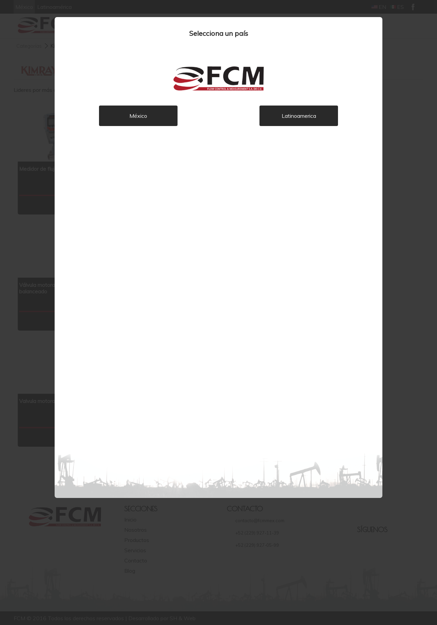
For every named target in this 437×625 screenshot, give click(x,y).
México (138, 115)
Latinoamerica (299, 115)
